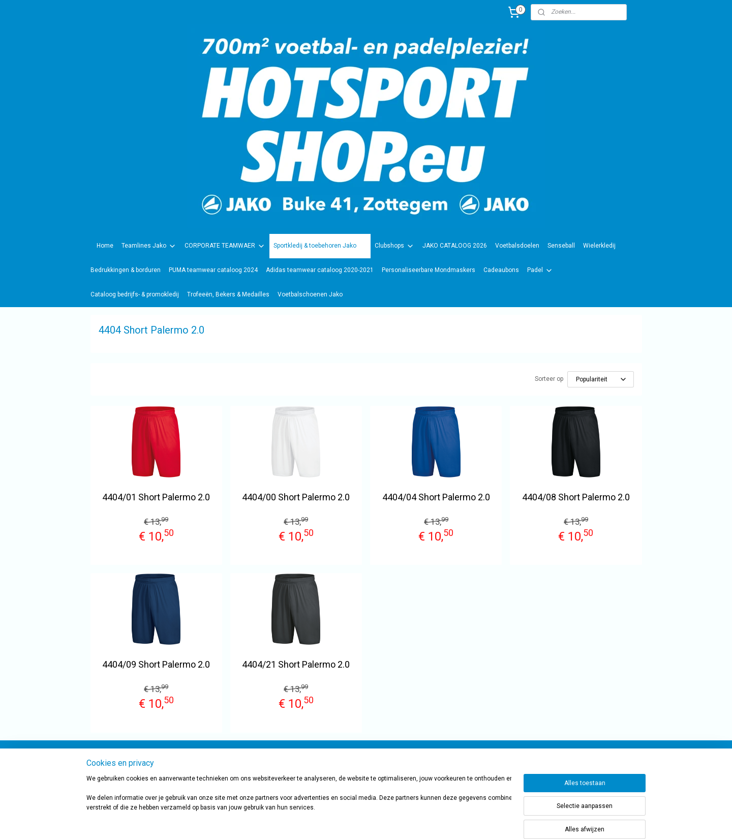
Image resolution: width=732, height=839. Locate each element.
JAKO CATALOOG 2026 (454, 245)
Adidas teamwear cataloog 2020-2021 (320, 270)
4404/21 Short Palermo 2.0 (296, 664)
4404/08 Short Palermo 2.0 (576, 497)
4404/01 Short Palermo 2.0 (156, 497)
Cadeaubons (501, 270)
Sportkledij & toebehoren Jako (320, 246)
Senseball (561, 245)
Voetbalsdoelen (517, 245)
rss (411, 820)
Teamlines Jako (148, 246)
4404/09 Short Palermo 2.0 (156, 664)
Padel (540, 270)
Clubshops (394, 246)
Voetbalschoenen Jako (310, 294)
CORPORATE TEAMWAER (225, 246)
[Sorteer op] (600, 379)
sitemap (392, 820)
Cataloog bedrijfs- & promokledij (134, 294)
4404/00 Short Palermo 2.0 (296, 497)
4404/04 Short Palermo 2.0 (436, 497)
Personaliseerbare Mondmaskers (428, 270)
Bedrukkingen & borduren (125, 270)
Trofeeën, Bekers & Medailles (228, 294)
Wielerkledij (599, 245)
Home (105, 245)
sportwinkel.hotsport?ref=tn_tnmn (356, 766)
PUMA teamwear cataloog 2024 (213, 270)
